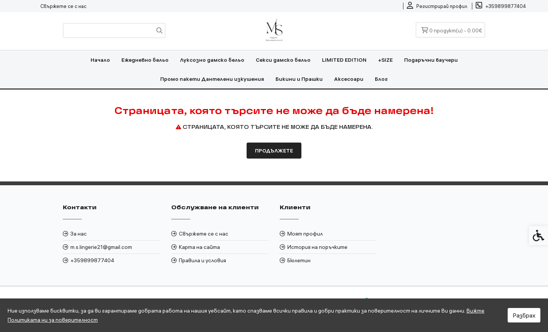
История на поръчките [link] (317, 247)
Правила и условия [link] (202, 260)
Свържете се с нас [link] (63, 6)
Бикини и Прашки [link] (299, 78)
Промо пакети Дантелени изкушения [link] (212, 78)
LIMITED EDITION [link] (344, 59)
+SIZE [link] (385, 59)
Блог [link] (381, 78)
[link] (437, 6)
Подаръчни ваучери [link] (431, 59)
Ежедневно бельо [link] (145, 59)
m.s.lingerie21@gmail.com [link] (101, 247)
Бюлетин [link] (299, 260)
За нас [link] (78, 233)
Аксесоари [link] (348, 78)
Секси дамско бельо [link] (283, 59)
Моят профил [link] (305, 233)
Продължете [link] (274, 150)
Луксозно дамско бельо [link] (212, 59)
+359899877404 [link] (92, 260)
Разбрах (524, 315)
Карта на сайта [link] (199, 247)
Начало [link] (100, 59)
